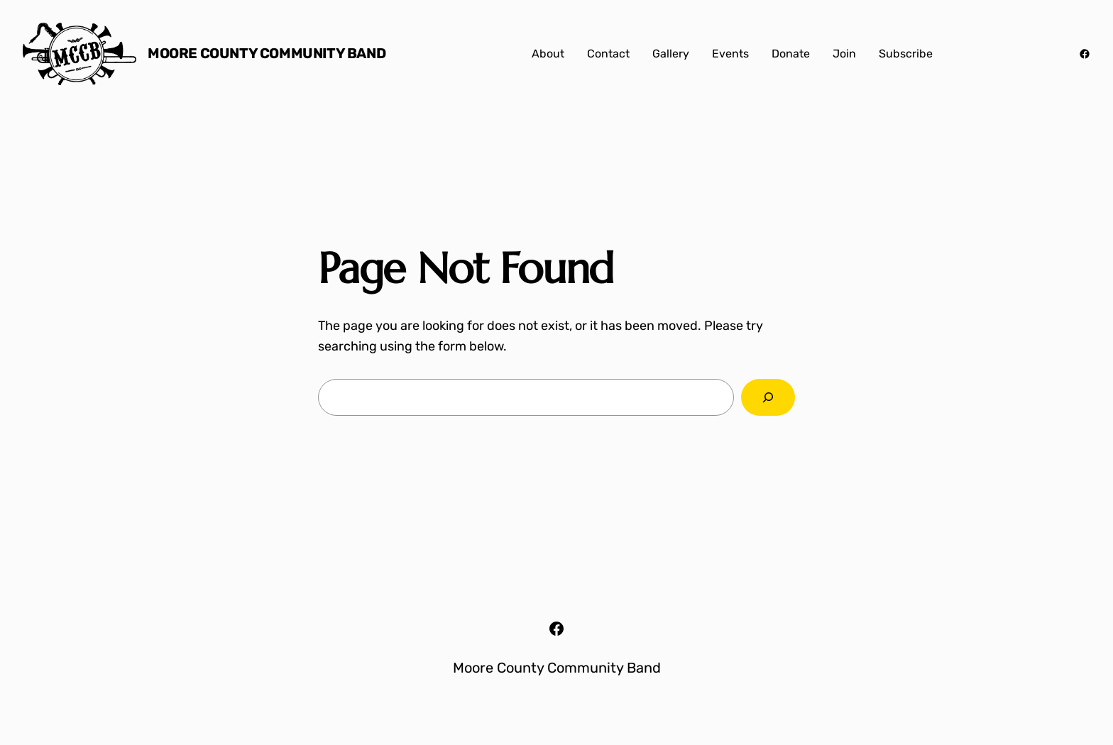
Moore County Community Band (266, 53)
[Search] (768, 397)
